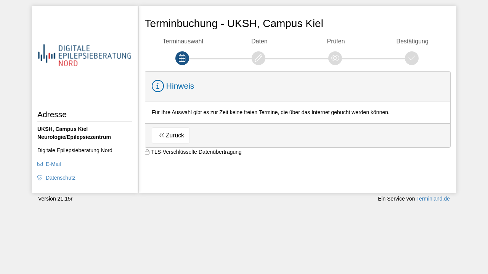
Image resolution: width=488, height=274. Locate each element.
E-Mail (53, 164)
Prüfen (336, 41)
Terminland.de (433, 199)
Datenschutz (60, 178)
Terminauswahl (183, 41)
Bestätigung (412, 41)
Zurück (175, 135)
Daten (259, 41)
